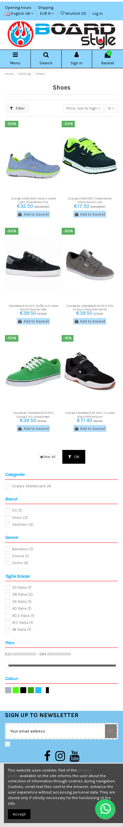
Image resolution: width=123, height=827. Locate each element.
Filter (17, 108)
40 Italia (21, 608)
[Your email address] (55, 731)
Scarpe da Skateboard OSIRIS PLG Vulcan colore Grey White (89, 307)
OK (73, 457)
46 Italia (21, 629)
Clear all (47, 457)
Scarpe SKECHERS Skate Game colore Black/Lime (90, 200)
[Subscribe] (111, 731)
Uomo (20, 563)
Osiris (20, 518)
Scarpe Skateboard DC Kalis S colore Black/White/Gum (90, 414)
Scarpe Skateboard (31, 486)
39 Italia (21, 602)
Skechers (23, 524)
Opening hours (18, 7)
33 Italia (21, 587)
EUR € (47, 13)
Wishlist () (73, 13)
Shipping (45, 7)
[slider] (7, 665)
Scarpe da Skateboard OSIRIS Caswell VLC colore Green (33, 414)
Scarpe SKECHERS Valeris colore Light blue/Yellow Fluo (33, 200)
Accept (19, 814)
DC (17, 510)
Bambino (22, 549)
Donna (20, 556)
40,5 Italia (23, 616)
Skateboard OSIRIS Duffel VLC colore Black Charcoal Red (33, 307)
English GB (19, 13)
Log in (97, 13)
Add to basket (33, 214)
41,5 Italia (22, 623)
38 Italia (22, 594)
